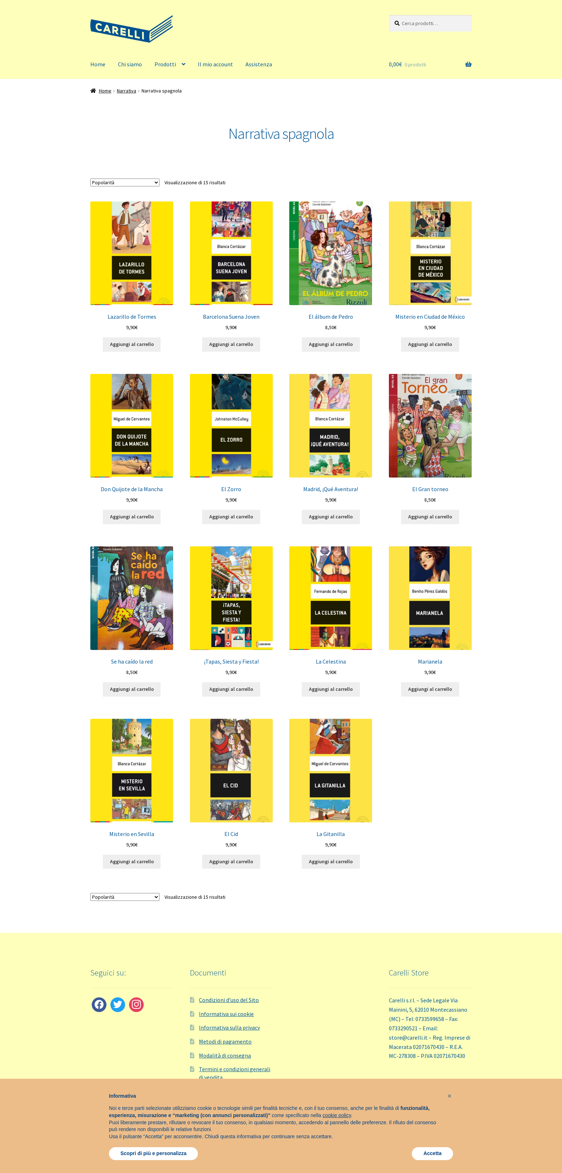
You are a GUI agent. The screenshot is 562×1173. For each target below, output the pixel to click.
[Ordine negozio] (124, 182)
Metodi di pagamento (225, 1041)
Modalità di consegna (225, 1055)
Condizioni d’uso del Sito (229, 999)
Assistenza (259, 64)
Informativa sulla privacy (229, 1027)
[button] (449, 1096)
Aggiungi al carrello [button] (132, 344)
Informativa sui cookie (226, 1013)
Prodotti (165, 64)
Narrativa (126, 90)
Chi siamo (130, 64)
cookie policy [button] (337, 1115)
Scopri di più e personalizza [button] (153, 1153)
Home (97, 64)
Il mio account (215, 64)
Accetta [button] (432, 1153)
